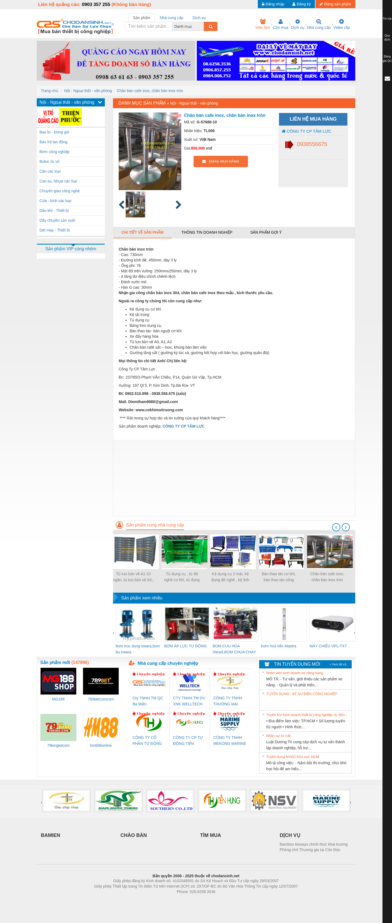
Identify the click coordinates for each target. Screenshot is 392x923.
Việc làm (262, 24)
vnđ (209, 148)
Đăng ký (301, 4)
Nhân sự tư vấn (278, 736)
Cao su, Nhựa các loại (58, 181)
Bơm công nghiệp (54, 152)
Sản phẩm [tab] (142, 18)
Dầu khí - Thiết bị (54, 210)
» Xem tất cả (337, 664)
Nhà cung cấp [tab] (171, 18)
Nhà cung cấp (319, 24)
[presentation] (336, 527)
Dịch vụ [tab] (199, 18)
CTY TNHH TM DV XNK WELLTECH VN (189, 701)
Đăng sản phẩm (335, 4)
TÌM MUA (210, 835)
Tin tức (387, 18)
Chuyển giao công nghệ (59, 191)
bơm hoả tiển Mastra (278, 646)
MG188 (58, 699)
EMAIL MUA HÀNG (220, 161)
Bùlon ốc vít (49, 161)
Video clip (341, 24)
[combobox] (202, 26)
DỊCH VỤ (290, 835)
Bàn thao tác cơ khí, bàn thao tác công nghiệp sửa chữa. (279, 577)
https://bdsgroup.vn (189, 900)
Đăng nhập (273, 4)
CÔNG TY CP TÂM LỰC (306, 131)
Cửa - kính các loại (55, 201)
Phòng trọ (161, 900)
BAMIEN (50, 835)
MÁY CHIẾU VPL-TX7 (328, 646)
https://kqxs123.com (222, 900)
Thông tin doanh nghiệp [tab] (206, 232)
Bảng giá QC (387, 58)
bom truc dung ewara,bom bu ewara (138, 649)
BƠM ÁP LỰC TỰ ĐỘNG (185, 646)
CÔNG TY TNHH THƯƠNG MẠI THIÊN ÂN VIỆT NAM (227, 701)
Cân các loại (49, 171)
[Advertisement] (234, 478)
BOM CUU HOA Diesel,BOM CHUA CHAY (234, 649)
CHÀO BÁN (134, 835)
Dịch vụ (297, 24)
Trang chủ (49, 91)
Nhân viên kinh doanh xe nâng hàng (294, 673)
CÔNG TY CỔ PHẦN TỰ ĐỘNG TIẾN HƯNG (147, 741)
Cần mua (280, 24)
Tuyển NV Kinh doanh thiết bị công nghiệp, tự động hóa (308, 715)
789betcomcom (101, 699)
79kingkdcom (58, 745)
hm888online (101, 745)
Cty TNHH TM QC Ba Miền (148, 701)
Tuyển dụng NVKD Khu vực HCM (292, 757)
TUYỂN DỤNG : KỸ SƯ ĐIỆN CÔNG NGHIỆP (301, 694)
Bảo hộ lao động (53, 142)
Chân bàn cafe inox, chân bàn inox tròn (150, 91)
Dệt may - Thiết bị (54, 230)
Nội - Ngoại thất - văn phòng (88, 91)
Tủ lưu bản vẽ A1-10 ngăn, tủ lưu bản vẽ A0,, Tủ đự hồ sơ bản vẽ (133, 577)
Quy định (387, 37)
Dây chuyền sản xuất (57, 220)
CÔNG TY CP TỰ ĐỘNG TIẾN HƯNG (188, 741)
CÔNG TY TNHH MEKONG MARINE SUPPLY (229, 741)
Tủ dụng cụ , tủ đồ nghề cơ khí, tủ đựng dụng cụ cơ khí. (182, 577)
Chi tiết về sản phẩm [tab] (142, 232)
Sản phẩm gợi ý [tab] (266, 232)
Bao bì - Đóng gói (54, 132)
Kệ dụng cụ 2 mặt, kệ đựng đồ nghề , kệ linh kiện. (230, 577)
